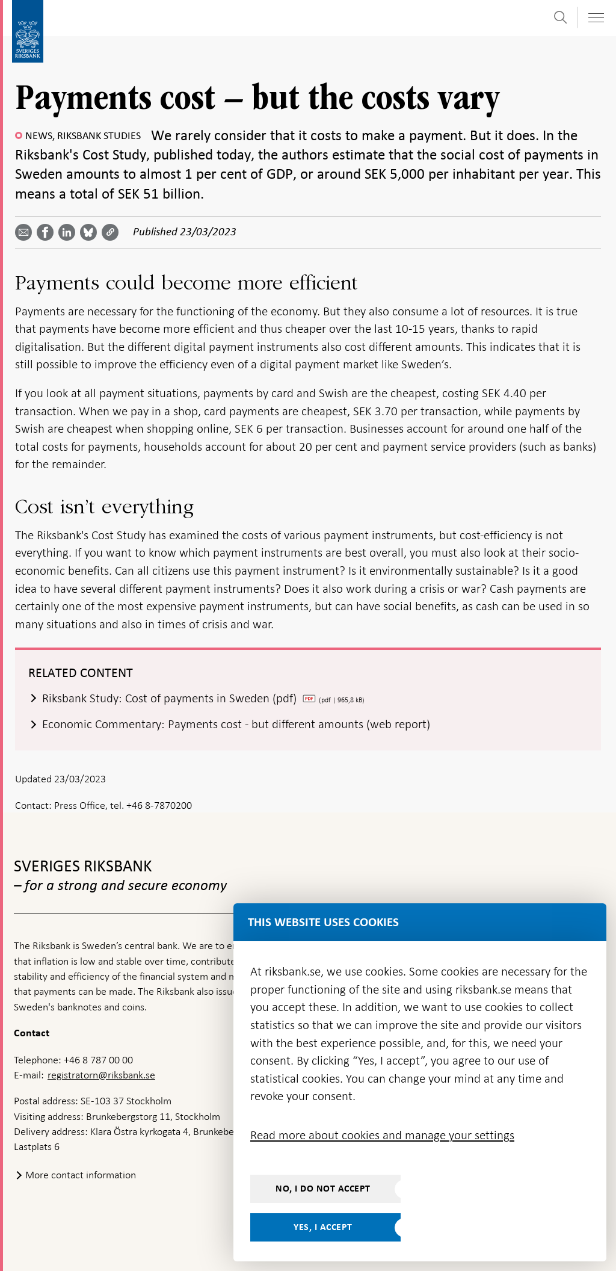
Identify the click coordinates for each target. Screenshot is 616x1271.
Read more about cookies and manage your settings (382, 1135)
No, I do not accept (323, 1188)
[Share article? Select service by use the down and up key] (69, 232)
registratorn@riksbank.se (101, 1074)
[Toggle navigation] (595, 18)
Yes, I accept (323, 1227)
